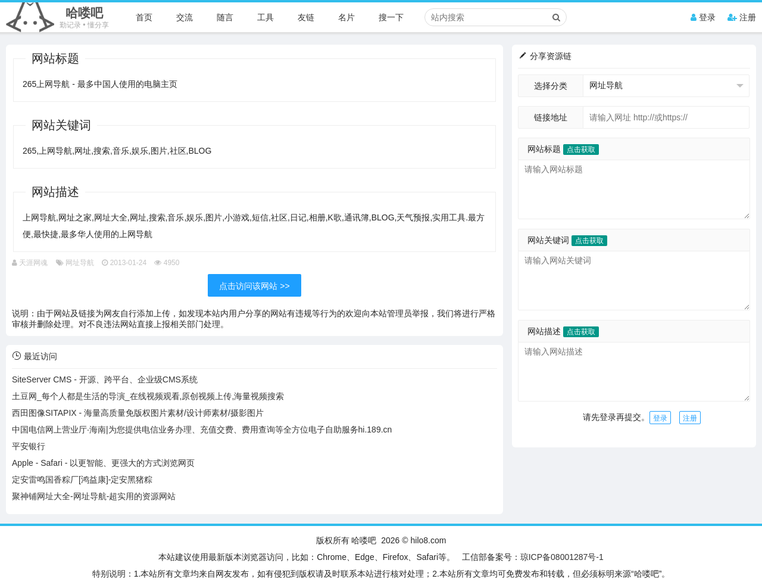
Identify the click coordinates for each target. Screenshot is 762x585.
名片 (346, 17)
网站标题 (563, 149)
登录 (703, 17)
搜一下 (391, 17)
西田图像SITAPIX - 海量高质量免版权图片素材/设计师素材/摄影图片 (138, 413)
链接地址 (550, 117)
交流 (184, 17)
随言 (225, 17)
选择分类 (550, 86)
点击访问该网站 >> (254, 286)
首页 (144, 17)
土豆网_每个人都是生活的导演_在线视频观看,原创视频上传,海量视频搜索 (148, 396)
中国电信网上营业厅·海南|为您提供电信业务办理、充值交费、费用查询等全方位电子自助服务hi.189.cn (202, 429)
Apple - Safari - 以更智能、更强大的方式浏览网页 (103, 463)
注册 (741, 17)
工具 (265, 17)
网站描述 (563, 331)
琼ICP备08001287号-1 (562, 557)
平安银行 (28, 446)
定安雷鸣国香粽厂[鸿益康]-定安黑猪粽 (82, 479)
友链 (306, 17)
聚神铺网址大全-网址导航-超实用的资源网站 (94, 496)
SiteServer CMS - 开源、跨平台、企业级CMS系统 (105, 379)
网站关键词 (567, 240)
